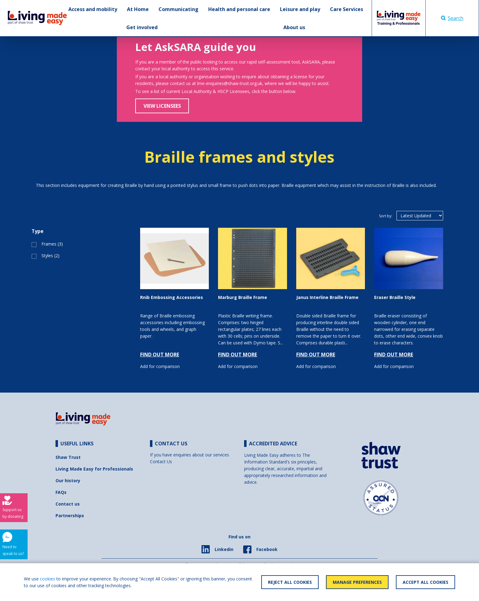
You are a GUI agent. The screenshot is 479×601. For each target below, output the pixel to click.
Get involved (142, 27)
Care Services (346, 9)
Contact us (68, 504)
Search (452, 18)
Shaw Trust (68, 457)
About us (294, 27)
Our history (68, 480)
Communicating (178, 9)
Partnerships (70, 515)
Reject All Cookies (290, 582)
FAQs (61, 492)
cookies (47, 579)
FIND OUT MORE (159, 354)
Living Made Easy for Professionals (94, 469)
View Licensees (162, 106)
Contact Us (161, 461)
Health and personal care (239, 9)
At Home (138, 9)
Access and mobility (92, 9)
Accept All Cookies (425, 582)
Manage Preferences (357, 582)
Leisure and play (300, 9)
